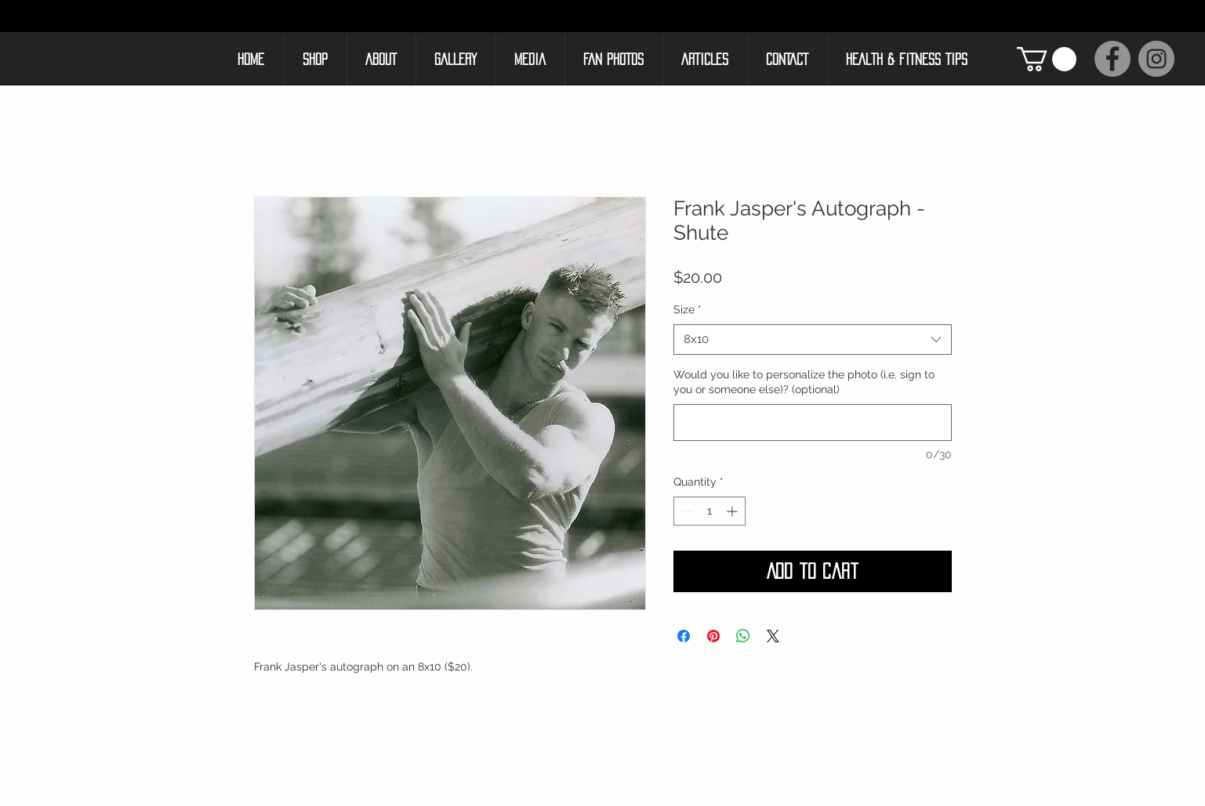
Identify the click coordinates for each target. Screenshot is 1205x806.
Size (687, 309)
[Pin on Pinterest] (713, 636)
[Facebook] (1112, 59)
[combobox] (812, 339)
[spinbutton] (709, 511)
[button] (1046, 59)
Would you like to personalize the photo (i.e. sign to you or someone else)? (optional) (804, 382)
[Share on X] (773, 636)
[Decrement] (685, 511)
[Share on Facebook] (683, 636)
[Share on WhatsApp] (743, 636)
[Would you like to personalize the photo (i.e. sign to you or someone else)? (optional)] (812, 422)
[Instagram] (1156, 59)
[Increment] (733, 511)
